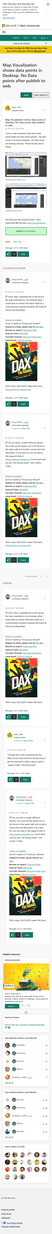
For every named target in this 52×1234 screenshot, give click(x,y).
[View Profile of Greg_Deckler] (17, 279)
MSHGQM (23, 333)
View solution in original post (18, 389)
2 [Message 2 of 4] (13, 398)
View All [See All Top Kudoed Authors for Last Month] (9, 1137)
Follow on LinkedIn (13, 320)
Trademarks (5, 1218)
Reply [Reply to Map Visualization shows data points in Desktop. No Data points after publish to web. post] (23, 254)
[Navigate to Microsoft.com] (9, 25)
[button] (26, 95)
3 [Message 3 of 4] (15, 773)
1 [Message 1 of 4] (13, 248)
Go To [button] (43, 38)
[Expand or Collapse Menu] (4, 32)
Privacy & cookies (8, 1209)
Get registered (9, 17)
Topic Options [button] (40, 95)
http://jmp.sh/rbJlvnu (36, 223)
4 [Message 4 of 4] (13, 554)
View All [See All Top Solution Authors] (9, 1082)
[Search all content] (30, 43)
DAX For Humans (24, 340)
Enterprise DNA (30, 330)
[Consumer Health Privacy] (26, 1226)
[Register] (12, 1006)
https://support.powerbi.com (17, 459)
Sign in (26, 38)
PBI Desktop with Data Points (15, 180)
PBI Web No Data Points (13, 211)
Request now (39, 51)
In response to (21, 428)
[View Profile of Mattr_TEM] (16, 107)
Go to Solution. (29, 231)
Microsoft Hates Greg (32, 337)
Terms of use (6, 1213)
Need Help (17, 241)
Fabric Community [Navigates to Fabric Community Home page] (30, 25)
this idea (39, 326)
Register (16, 38)
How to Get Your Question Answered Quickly (25, 1024)
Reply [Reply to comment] (23, 404)
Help (34, 38)
